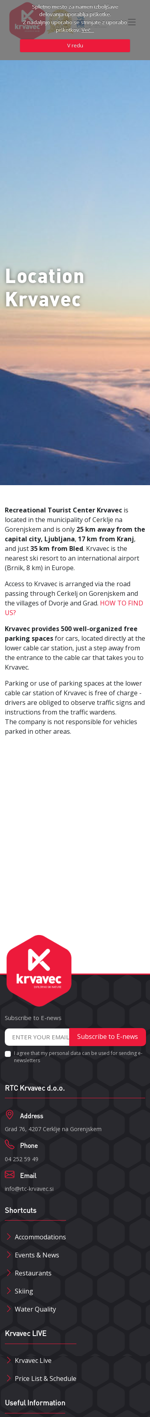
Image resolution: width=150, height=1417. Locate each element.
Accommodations (40, 1237)
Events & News (37, 1255)
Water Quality (35, 1309)
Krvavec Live (33, 1360)
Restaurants (33, 1273)
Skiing (24, 1291)
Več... (88, 29)
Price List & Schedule (45, 1378)
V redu (75, 45)
